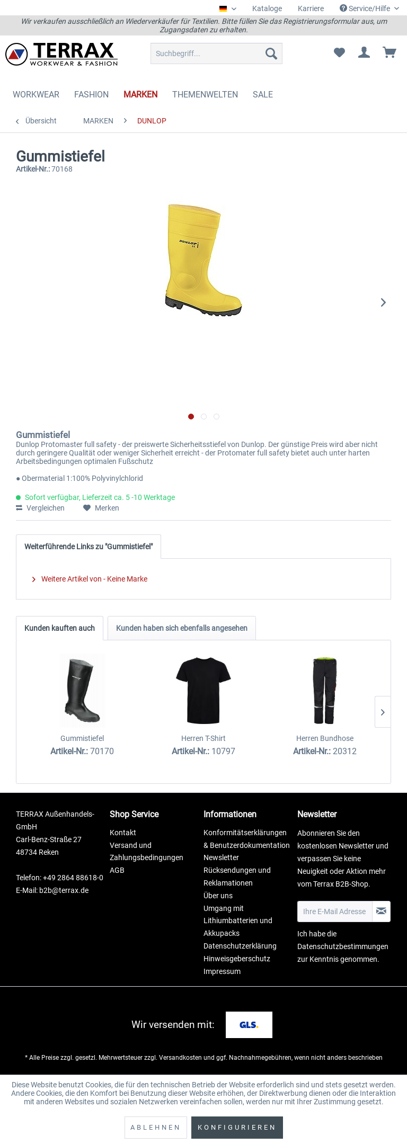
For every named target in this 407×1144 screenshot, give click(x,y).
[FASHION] (91, 94)
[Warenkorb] (390, 53)
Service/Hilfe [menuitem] (366, 8)
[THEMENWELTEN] (205, 94)
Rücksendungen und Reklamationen (237, 876)
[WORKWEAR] (36, 94)
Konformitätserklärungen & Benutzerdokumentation (247, 839)
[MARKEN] (140, 94)
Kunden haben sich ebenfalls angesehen (181, 628)
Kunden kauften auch (59, 628)
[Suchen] (271, 53)
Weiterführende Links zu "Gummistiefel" (88, 546)
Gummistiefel (82, 738)
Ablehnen (155, 1127)
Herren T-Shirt (203, 738)
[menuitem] (267, 8)
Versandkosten (180, 1057)
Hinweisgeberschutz (237, 958)
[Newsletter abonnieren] (381, 911)
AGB (117, 870)
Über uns (218, 895)
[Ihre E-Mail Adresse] (335, 911)
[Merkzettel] (339, 53)
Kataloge (267, 8)
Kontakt (123, 832)
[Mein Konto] (364, 53)
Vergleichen (40, 508)
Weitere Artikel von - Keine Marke (89, 579)
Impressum (222, 971)
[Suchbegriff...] (217, 53)
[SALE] (262, 94)
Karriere (311, 8)
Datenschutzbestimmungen (342, 946)
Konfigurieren (237, 1127)
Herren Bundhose (324, 738)
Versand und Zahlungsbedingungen (146, 851)
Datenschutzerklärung (240, 946)
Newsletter (221, 857)
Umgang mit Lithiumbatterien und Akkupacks (238, 921)
